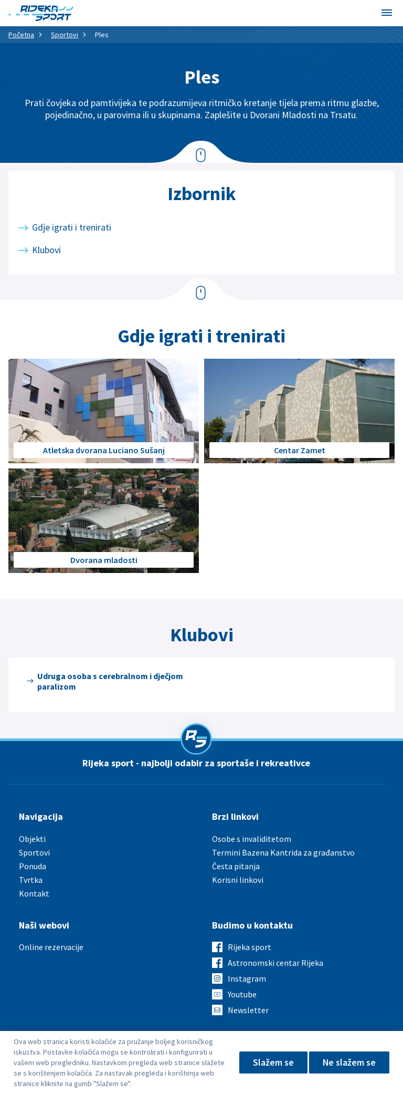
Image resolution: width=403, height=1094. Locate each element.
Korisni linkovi (237, 879)
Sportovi (64, 34)
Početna (21, 34)
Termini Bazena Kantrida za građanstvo (283, 852)
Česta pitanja (236, 866)
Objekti (32, 838)
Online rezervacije (51, 947)
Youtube (242, 994)
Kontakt (34, 893)
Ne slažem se (349, 1062)
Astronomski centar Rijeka (275, 962)
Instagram (247, 978)
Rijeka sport (249, 947)
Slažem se (272, 1062)
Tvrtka (31, 879)
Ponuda (32, 866)
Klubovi (46, 250)
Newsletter (248, 1010)
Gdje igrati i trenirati (71, 227)
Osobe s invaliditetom (251, 838)
